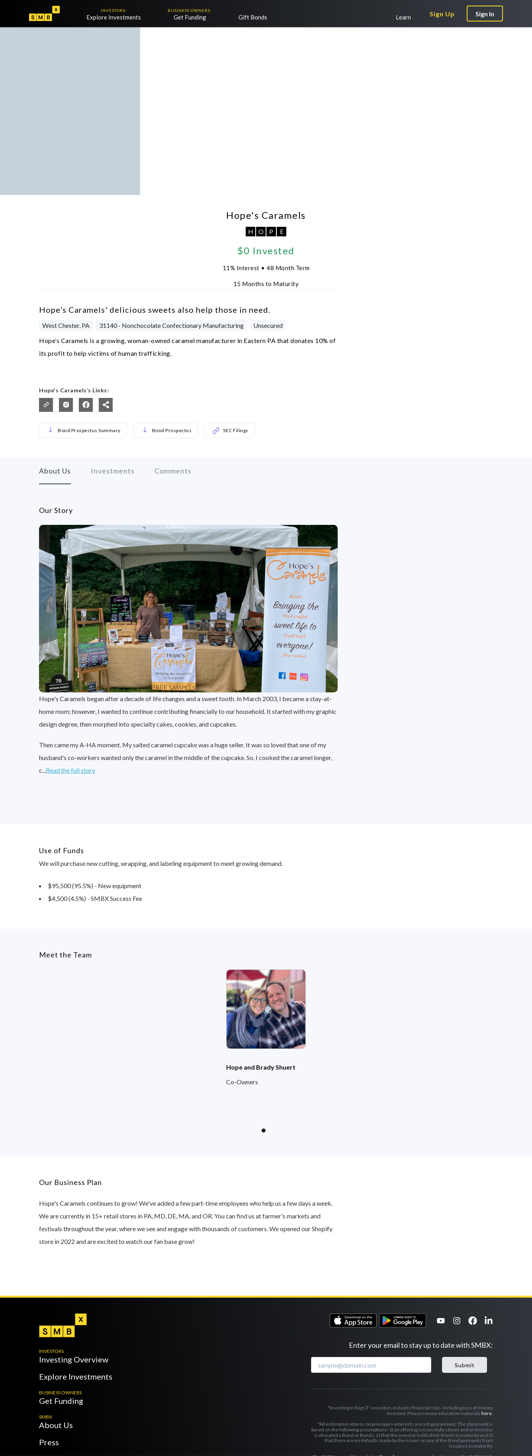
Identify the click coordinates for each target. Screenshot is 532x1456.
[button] (50, 356)
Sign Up (442, 14)
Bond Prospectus (166, 356)
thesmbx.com (394, 1370)
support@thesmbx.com (90, 1414)
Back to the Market (57, 40)
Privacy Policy (399, 1386)
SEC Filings (229, 356)
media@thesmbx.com (106, 1424)
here (486, 1326)
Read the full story (70, 719)
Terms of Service (357, 1386)
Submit (465, 1278)
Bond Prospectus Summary (83, 356)
